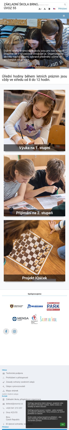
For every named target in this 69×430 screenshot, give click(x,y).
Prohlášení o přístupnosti (17, 377)
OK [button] (63, 424)
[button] (54, 8)
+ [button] (39, 9)
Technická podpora (14, 373)
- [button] (45, 9)
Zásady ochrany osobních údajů (20, 382)
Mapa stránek (12, 391)
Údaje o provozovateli (15, 386)
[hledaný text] (52, 4)
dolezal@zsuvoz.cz (14, 404)
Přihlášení (62, 8)
